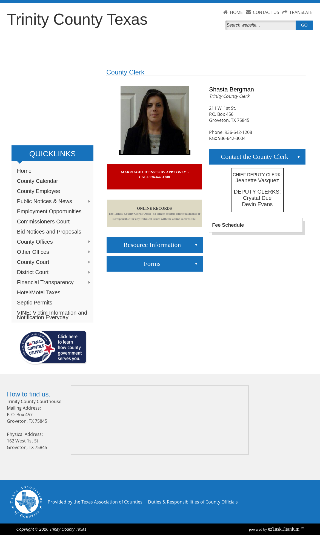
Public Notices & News (54, 201)
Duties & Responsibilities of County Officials (193, 502)
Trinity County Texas (77, 19)
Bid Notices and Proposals (49, 232)
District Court (54, 272)
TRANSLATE (301, 12)
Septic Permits (34, 303)
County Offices (54, 242)
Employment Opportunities (49, 211)
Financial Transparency (54, 282)
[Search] (261, 25)
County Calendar (37, 181)
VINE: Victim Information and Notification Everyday (52, 315)
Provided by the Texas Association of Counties (95, 502)
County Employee (38, 191)
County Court (54, 262)
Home (24, 171)
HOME (236, 12)
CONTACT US (266, 12)
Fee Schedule (228, 225)
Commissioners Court (43, 221)
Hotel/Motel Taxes (39, 292)
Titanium (284, 529)
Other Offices (54, 252)
